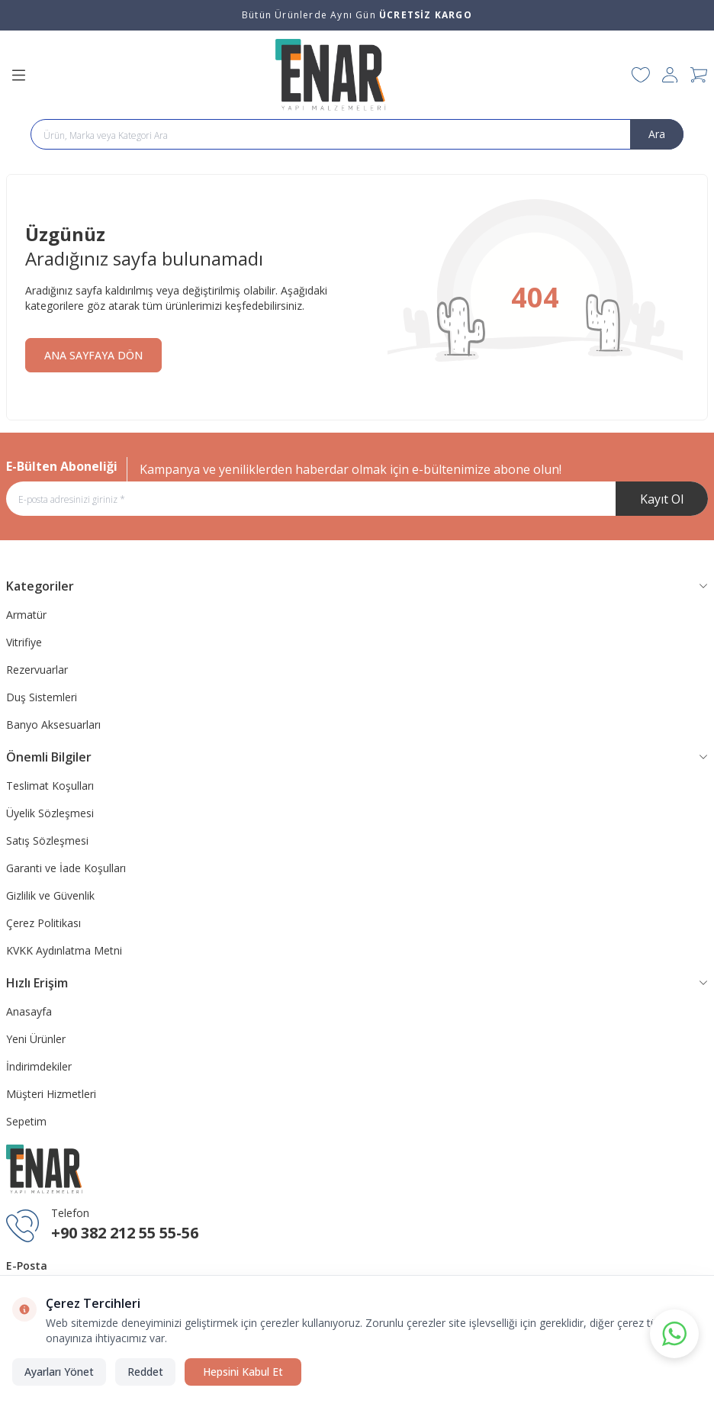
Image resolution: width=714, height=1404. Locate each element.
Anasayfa (29, 1011)
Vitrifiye (24, 642)
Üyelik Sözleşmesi (50, 813)
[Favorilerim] (641, 74)
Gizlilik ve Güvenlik (50, 895)
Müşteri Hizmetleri (51, 1094)
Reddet (145, 1371)
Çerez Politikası (43, 923)
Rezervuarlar (37, 669)
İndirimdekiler (39, 1066)
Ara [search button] (656, 134)
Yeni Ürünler (36, 1039)
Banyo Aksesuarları (53, 724)
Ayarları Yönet (59, 1371)
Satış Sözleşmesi (47, 840)
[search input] (357, 134)
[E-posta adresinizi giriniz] (357, 498)
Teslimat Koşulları (50, 785)
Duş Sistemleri (41, 697)
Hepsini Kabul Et (243, 1371)
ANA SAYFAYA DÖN (93, 355)
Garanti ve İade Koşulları (66, 868)
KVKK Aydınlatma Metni (64, 950)
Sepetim (26, 1121)
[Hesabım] (670, 74)
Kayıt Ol (661, 499)
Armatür (26, 614)
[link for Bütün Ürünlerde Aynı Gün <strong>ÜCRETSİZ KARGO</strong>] (357, 15)
